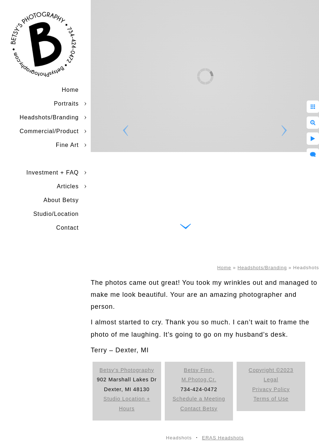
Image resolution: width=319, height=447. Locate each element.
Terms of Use (271, 399)
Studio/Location (56, 214)
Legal (271, 379)
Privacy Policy (271, 389)
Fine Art (67, 145)
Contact (67, 228)
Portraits (66, 104)
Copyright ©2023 (271, 370)
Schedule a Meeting (198, 399)
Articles (68, 186)
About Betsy (61, 200)
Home (70, 90)
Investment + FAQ (52, 172)
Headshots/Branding (49, 117)
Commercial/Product (49, 131)
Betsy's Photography (126, 370)
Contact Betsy (199, 408)
